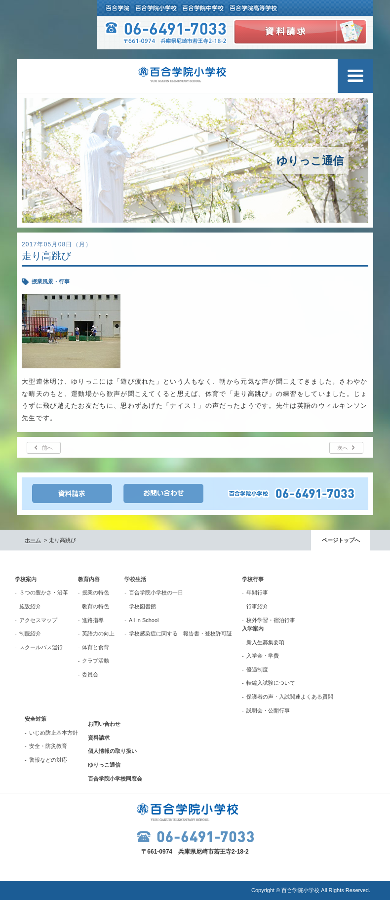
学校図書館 (142, 606)
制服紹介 (30, 633)
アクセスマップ (38, 620)
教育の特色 (95, 606)
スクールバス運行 (41, 647)
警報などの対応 (48, 760)
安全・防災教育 (48, 746)
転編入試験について (270, 683)
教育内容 (89, 579)
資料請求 (99, 738)
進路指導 (93, 620)
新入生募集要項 (265, 642)
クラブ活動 (95, 661)
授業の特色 (95, 592)
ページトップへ (341, 540)
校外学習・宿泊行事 (270, 620)
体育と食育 (95, 647)
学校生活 (135, 579)
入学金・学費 (262, 656)
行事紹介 (257, 606)
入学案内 (253, 628)
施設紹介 (30, 606)
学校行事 (253, 579)
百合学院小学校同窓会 (115, 779)
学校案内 (26, 579)
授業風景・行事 (51, 281)
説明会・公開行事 (268, 710)
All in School (144, 620)
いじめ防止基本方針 (53, 733)
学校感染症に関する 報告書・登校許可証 (180, 633)
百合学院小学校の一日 (156, 592)
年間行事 (257, 592)
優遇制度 (257, 669)
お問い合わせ (104, 724)
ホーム (33, 540)
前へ (47, 448)
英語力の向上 (98, 633)
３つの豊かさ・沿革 (43, 592)
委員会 (90, 674)
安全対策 (35, 719)
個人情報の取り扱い (112, 751)
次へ (342, 448)
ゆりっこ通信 (104, 765)
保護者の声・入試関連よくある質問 (289, 697)
